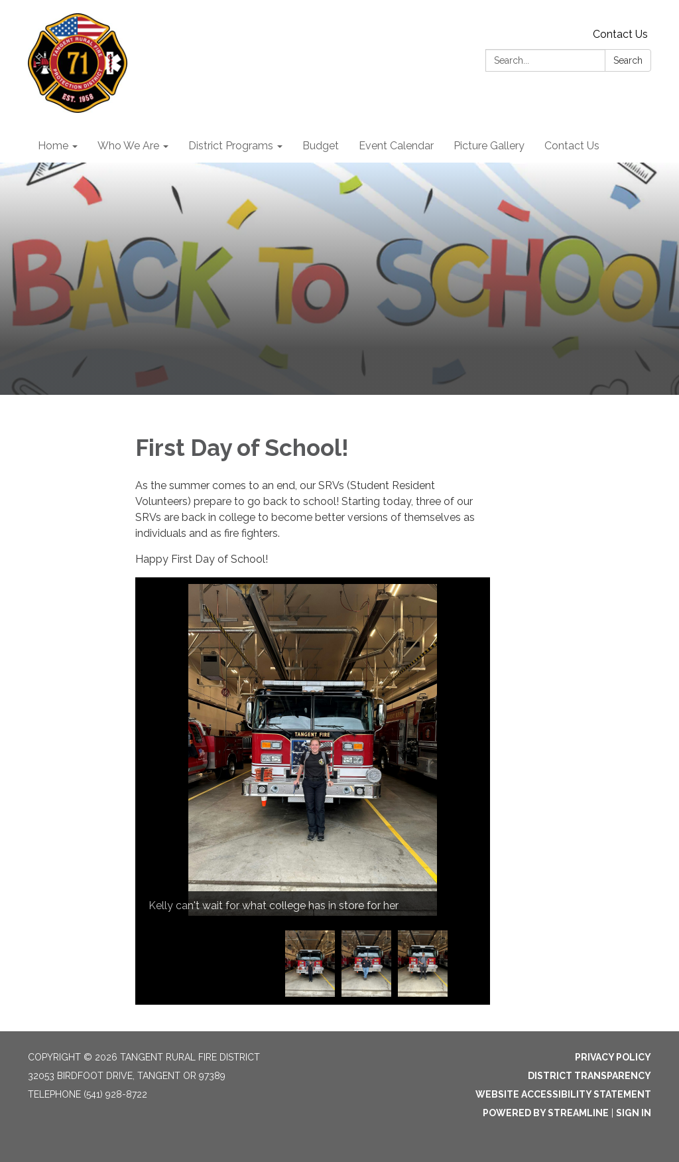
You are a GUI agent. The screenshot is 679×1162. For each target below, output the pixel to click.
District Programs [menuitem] (230, 145)
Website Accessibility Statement (563, 1094)
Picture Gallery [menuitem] (489, 145)
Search (628, 60)
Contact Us (620, 34)
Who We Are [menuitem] (128, 145)
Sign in (633, 1113)
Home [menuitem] (53, 145)
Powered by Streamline (546, 1113)
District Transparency (589, 1075)
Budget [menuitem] (320, 145)
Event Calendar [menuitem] (396, 145)
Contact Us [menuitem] (571, 145)
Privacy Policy (613, 1057)
